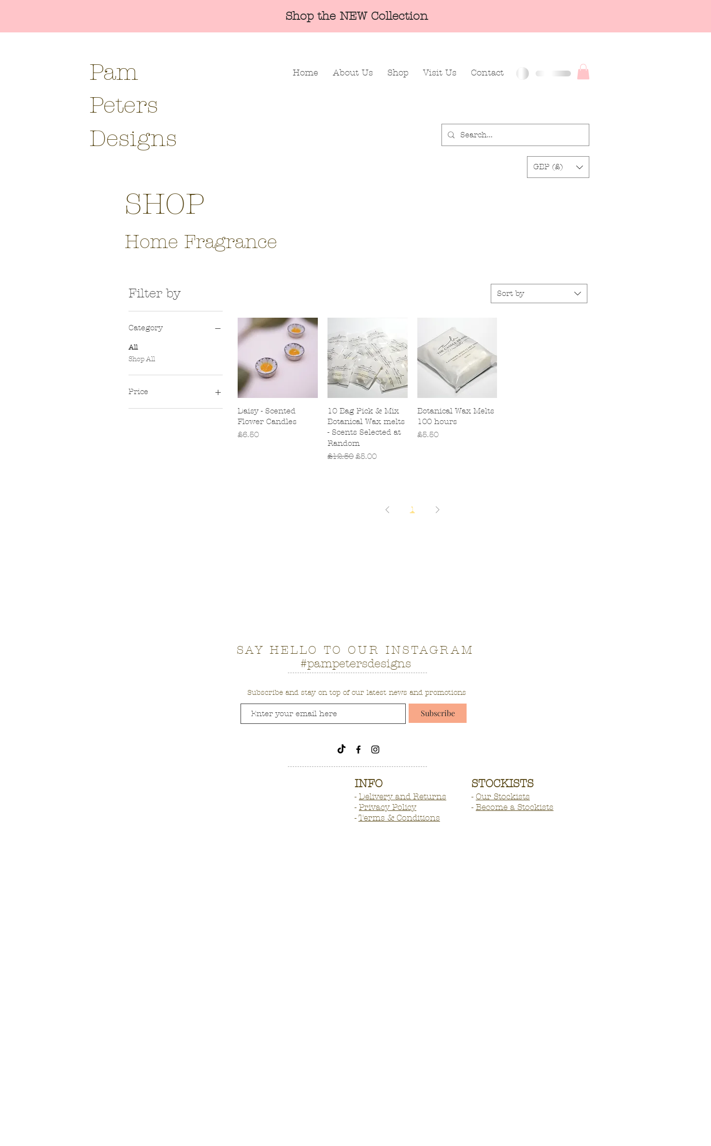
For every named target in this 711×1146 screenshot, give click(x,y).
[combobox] (539, 293)
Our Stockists (503, 796)
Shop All (141, 358)
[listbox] (558, 167)
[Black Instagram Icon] (375, 749)
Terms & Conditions (399, 818)
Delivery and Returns (402, 796)
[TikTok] (341, 749)
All (133, 347)
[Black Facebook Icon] (358, 749)
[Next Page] (437, 509)
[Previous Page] (387, 509)
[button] (583, 71)
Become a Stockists (515, 807)
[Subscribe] (438, 713)
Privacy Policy (387, 807)
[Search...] (514, 135)
